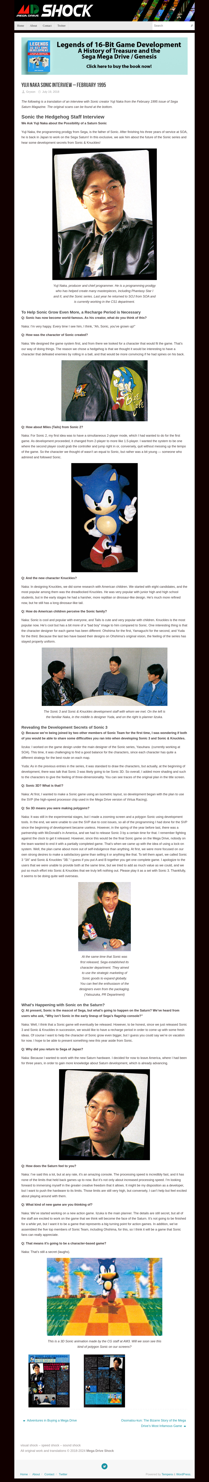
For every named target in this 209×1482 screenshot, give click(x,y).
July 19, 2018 (50, 91)
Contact (49, 1474)
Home (24, 1474)
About (36, 1474)
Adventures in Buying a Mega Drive (50, 1420)
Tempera (167, 1474)
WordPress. (183, 1474)
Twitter (63, 1474)
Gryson (30, 91)
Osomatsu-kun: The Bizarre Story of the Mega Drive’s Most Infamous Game (153, 1423)
